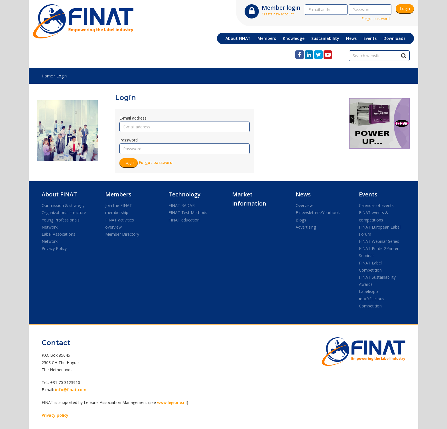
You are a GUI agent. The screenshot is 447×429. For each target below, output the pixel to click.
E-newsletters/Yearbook (318, 212)
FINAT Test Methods (187, 212)
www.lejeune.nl (172, 402)
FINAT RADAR (181, 205)
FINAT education (184, 220)
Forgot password (376, 18)
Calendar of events (376, 205)
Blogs (301, 220)
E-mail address (133, 118)
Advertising (306, 227)
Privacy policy (55, 415)
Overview (304, 205)
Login (405, 8)
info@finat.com (70, 389)
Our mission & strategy (63, 205)
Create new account (278, 14)
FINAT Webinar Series (379, 241)
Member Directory (122, 234)
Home (47, 76)
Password (128, 140)
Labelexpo (368, 291)
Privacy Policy (54, 248)
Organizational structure (64, 212)
